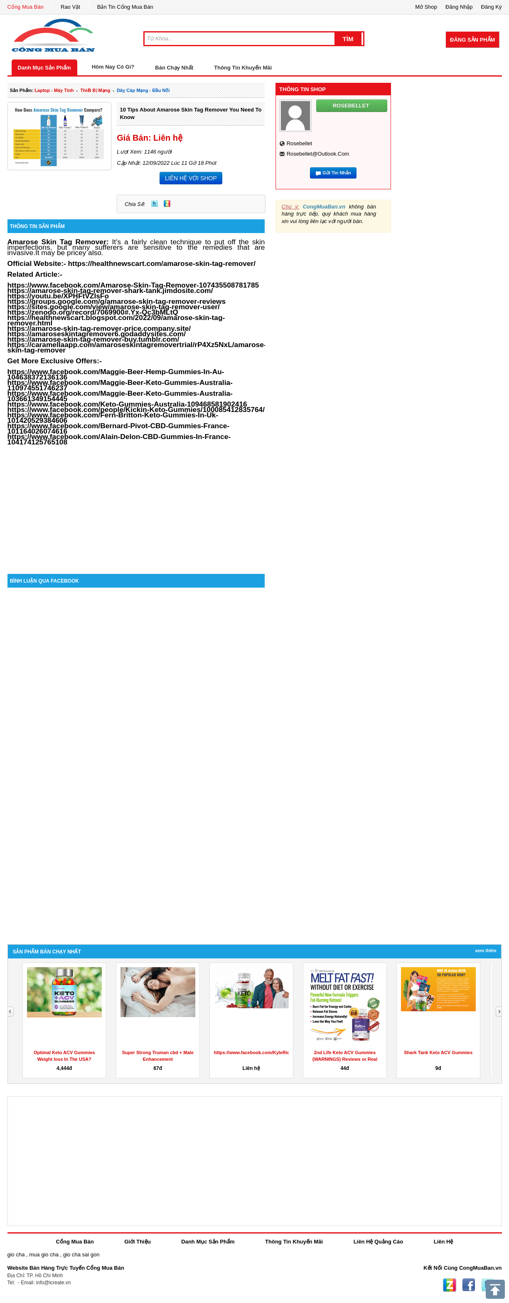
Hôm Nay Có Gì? (113, 67)
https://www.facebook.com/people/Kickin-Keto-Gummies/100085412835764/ (136, 409)
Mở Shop (426, 7)
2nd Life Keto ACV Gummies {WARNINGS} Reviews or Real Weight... (345, 1059)
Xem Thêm (485, 950)
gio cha (16, 1254)
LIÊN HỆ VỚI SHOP (191, 178)
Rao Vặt (70, 7)
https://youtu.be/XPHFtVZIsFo (58, 296)
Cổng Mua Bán (25, 7)
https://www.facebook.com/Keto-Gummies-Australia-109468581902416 (127, 404)
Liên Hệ (443, 1241)
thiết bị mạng (95, 90)
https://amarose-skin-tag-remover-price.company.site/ (99, 328)
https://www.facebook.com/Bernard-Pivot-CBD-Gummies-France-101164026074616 (118, 428)
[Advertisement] (136, 503)
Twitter (154, 203)
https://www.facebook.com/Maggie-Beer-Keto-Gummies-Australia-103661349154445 (120, 396)
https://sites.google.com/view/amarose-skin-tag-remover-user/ (113, 307)
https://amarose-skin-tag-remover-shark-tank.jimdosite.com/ (110, 290)
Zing (167, 203)
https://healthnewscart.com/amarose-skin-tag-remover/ (162, 263)
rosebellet (299, 143)
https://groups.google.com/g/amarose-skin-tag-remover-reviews (116, 301)
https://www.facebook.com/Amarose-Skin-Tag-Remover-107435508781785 (133, 285)
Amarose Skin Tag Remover (56, 242)
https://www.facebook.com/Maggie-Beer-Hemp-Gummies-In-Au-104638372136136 (115, 374)
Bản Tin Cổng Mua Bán (125, 7)
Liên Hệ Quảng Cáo (378, 1241)
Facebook (468, 1285)
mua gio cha (44, 1254)
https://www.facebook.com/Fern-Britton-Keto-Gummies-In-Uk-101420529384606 (113, 417)
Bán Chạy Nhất (174, 68)
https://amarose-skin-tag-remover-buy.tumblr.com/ (93, 339)
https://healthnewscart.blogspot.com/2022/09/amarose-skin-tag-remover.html (116, 320)
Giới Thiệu (137, 1241)
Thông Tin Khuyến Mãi (243, 68)
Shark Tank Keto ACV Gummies (438, 1052)
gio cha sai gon (81, 1254)
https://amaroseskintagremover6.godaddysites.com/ (96, 334)
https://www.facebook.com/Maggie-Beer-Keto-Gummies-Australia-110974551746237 (120, 385)
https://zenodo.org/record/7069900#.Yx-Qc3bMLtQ (92, 312)
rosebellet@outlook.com (318, 154)
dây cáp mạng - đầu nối (143, 90)
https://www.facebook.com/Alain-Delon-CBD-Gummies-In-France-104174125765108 (119, 439)
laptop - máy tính (54, 90)
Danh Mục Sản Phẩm (44, 68)
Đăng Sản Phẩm (472, 40)
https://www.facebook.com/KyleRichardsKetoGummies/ (274, 1052)
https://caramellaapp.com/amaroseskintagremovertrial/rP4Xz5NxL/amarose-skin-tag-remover (136, 347)
